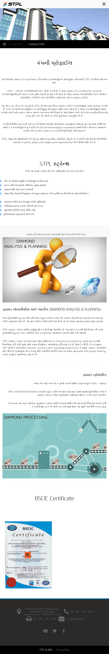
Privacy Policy (63, 649)
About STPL (17, 44)
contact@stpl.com (75, 618)
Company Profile (36, 44)
